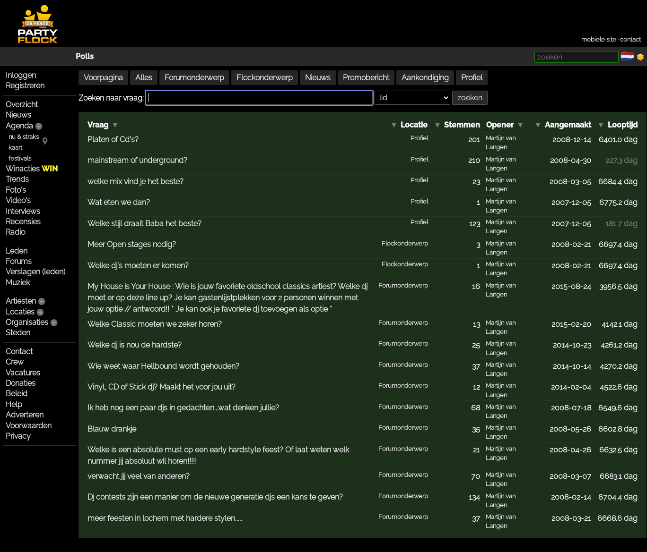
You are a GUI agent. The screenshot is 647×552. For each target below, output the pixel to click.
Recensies (23, 221)
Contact (19, 351)
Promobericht (366, 77)
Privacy (18, 436)
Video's (18, 200)
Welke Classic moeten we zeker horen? (154, 324)
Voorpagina (103, 77)
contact (630, 39)
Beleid (16, 393)
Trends (17, 179)
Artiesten (21, 301)
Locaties (20, 311)
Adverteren (25, 414)
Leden (16, 250)
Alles (143, 77)
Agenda (19, 125)
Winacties (32, 168)
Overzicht (22, 104)
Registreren (25, 85)
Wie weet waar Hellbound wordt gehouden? (163, 366)
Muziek (18, 282)
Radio (15, 232)
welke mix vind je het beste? (135, 181)
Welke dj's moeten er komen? (138, 265)
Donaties (20, 383)
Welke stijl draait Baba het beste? (144, 223)
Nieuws (18, 114)
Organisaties (27, 322)
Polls (85, 56)
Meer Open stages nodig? (131, 244)
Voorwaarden (29, 425)
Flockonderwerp (264, 77)
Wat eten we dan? (118, 202)
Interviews (23, 211)
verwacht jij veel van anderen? (138, 476)
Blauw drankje (111, 429)
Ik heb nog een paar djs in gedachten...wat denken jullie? (183, 407)
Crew (15, 361)
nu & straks (24, 136)
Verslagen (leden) (35, 271)
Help (14, 404)
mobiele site (598, 39)
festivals (20, 158)
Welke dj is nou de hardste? (134, 344)
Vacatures (23, 372)
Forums (19, 261)
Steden (18, 332)
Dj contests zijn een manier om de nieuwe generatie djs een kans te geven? (215, 497)
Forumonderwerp (194, 77)
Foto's (16, 190)
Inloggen (21, 75)
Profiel (471, 77)
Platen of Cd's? (113, 139)
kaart (15, 147)
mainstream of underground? (137, 160)
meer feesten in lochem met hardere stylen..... (164, 518)
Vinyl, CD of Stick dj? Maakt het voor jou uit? (161, 386)
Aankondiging (425, 77)
